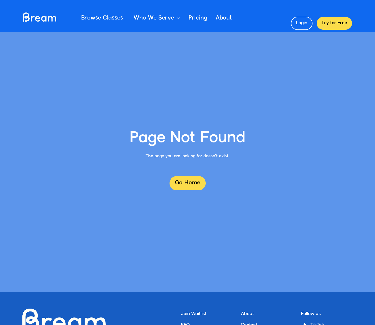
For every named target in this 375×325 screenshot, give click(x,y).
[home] (39, 18)
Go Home (187, 183)
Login (301, 23)
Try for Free (334, 23)
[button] (155, 18)
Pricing (198, 18)
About (224, 18)
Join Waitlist (194, 314)
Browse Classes (102, 18)
